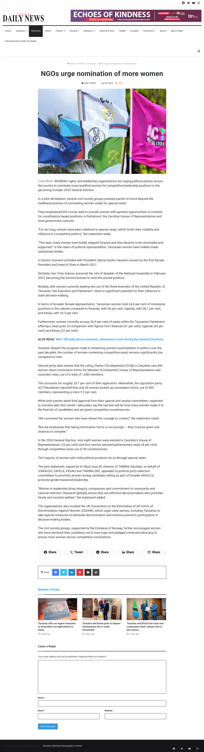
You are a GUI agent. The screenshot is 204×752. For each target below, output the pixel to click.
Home (8, 31)
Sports (163, 31)
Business (88, 31)
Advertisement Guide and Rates (20, 41)
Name (41, 697)
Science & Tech (106, 31)
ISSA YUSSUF (90, 83)
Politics (59, 31)
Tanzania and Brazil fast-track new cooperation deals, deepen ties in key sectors (145, 626)
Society (73, 31)
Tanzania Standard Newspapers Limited (62, 745)
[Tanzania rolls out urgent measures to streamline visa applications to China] (57, 609)
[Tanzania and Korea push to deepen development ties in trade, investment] (102, 609)
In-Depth (134, 31)
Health (122, 31)
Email (41, 710)
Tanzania (20, 31)
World (48, 31)
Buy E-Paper (177, 31)
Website (109, 710)
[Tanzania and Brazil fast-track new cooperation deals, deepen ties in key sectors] (146, 609)
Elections (35, 31)
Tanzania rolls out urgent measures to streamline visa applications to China (57, 626)
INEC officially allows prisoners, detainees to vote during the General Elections (109, 339)
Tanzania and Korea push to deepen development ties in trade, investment (101, 626)
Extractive (148, 31)
